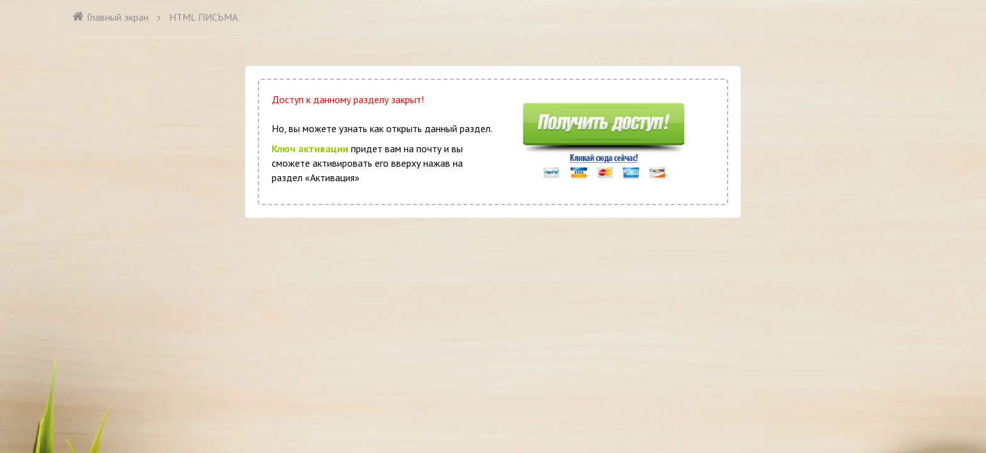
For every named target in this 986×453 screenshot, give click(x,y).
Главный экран (110, 17)
